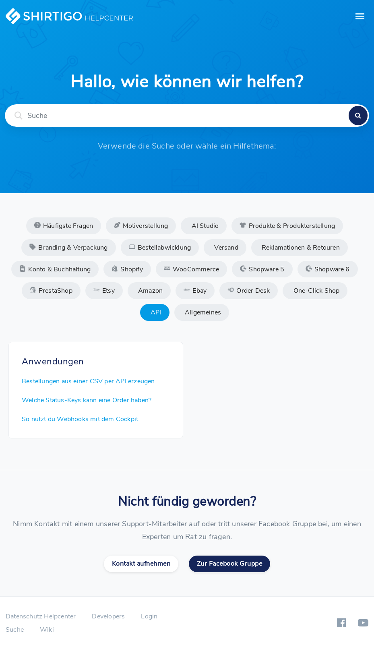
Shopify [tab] (127, 269)
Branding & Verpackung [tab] (68, 247)
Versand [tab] (225, 247)
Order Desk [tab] (248, 290)
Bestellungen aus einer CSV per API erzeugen (88, 381)
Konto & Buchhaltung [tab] (55, 269)
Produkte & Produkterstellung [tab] (287, 225)
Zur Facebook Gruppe (229, 563)
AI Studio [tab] (204, 225)
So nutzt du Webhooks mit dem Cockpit (80, 419)
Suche (15, 629)
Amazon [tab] (149, 290)
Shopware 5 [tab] (262, 269)
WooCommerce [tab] (191, 269)
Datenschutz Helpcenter (41, 616)
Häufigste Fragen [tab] (63, 225)
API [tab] (155, 312)
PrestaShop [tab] (51, 290)
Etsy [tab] (104, 290)
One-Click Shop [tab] (315, 290)
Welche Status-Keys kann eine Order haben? (86, 400)
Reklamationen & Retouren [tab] (300, 247)
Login (149, 616)
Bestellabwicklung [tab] (160, 247)
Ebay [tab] (195, 290)
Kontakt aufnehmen (141, 563)
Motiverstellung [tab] (141, 225)
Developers (108, 616)
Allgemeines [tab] (202, 312)
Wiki (47, 629)
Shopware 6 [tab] (328, 269)
